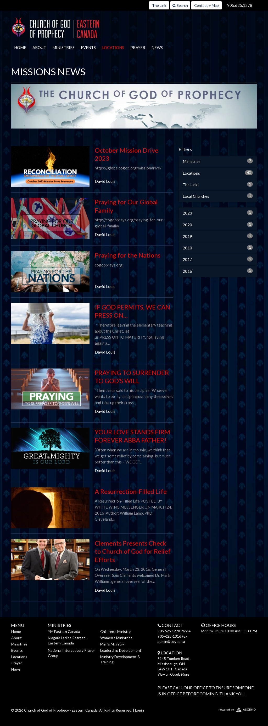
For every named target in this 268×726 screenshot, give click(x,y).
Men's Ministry (112, 644)
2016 (218, 271)
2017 (218, 259)
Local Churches (218, 196)
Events (88, 47)
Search (180, 5)
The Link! (218, 184)
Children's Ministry (115, 631)
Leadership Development (120, 650)
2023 (218, 212)
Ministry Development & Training (120, 659)
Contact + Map (206, 5)
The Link (159, 5)
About (39, 47)
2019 (218, 236)
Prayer (137, 47)
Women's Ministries (116, 638)
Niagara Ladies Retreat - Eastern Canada (67, 640)
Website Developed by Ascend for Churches (228, 708)
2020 (218, 224)
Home (20, 47)
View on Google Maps (173, 674)
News (157, 47)
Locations (113, 47)
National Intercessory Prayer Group (71, 653)
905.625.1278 (239, 5)
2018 (218, 247)
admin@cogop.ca (171, 641)
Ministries (63, 47)
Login (139, 710)
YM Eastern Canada (64, 631)
